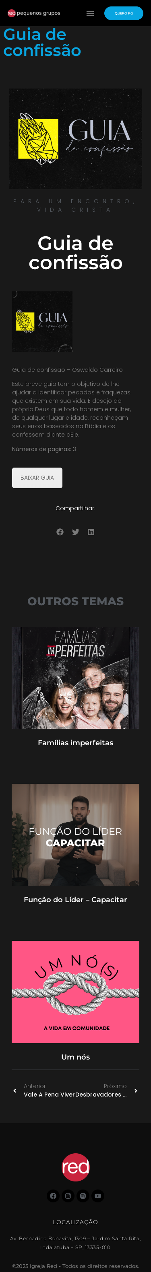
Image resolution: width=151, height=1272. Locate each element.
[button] (90, 13)
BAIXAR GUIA (37, 478)
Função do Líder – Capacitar (75, 899)
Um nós (75, 1057)
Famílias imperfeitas (75, 742)
